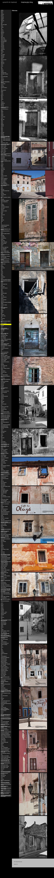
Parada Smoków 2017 (4, 560)
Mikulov (2, 95)
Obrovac (2, 324)
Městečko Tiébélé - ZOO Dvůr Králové (5, 502)
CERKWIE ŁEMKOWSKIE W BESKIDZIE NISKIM (4, 786)
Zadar (2, 221)
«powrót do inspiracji (9, 2)
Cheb (1, 618)
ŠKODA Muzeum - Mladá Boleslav (6, 586)
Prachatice (2, 685)
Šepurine (2, 133)
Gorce (2, 505)
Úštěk (2, 141)
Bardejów (2, 364)
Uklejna (2, 244)
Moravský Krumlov (4, 87)
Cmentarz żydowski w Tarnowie (6, 302)
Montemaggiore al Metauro (5, 465)
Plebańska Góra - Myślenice (5, 256)
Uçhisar (2, 114)
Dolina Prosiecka (3, 455)
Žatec (2, 436)
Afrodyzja (2, 63)
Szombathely (3, 103)
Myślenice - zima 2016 (4, 666)
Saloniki (2, 629)
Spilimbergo (3, 459)
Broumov (2, 266)
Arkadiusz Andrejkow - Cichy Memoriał (5, 229)
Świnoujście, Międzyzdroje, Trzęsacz (5, 82)
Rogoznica (2, 132)
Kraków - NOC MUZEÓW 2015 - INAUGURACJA (5, 724)
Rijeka (2, 274)
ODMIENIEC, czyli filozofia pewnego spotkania (5, 531)
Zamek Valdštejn (3, 587)
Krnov (2, 290)
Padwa (2, 649)
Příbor (2, 294)
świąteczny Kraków (4, 728)
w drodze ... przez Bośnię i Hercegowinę (5, 537)
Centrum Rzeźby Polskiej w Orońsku (5, 474)
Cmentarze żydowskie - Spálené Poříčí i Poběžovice (6, 620)
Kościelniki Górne (4, 409)
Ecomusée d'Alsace (4, 702)
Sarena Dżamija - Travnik (5, 549)
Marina (2, 128)
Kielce (2, 400)
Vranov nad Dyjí (3, 90)
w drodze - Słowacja (4, 449)
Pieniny (2, 423)
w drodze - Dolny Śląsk (4, 406)
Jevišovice (2, 86)
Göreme (2, 111)
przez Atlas (3, 37)
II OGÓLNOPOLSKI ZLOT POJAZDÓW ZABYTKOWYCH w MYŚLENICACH (6, 718)
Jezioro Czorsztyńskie (4, 758)
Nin (1, 222)
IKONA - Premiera (3, 665)
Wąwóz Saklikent (3, 59)
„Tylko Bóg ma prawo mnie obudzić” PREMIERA (5, 444)
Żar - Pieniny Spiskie (4, 491)
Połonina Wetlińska (4, 556)
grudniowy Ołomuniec (4, 670)
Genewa (2, 605)
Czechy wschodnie (4, 500)
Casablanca (3, 49)
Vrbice (2, 96)
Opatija (2, 278)
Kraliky (2, 173)
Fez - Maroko (3, 54)
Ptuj (1, 100)
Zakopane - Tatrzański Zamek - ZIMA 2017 (5, 580)
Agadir (2, 36)
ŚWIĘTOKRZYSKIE (3, 775)
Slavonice (2, 193)
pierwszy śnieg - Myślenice (5, 596)
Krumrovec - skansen (4, 506)
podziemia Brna (3, 739)
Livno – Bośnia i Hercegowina (5, 140)
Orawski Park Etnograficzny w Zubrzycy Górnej (6, 154)
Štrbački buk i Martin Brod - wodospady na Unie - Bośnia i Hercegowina (5, 137)
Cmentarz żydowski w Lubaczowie (4, 388)
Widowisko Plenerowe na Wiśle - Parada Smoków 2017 (6, 562)
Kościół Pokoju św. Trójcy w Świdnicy (5, 413)
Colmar (2, 699)
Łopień (2, 285)
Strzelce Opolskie (4, 392)
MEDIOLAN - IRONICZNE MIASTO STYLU (5, 780)
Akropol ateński (3, 624)
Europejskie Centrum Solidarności (4, 637)
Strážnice (2, 14)
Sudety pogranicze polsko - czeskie (5, 262)
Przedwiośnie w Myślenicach (5, 734)
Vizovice (2, 349)
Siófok (2, 127)
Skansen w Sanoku (4, 226)
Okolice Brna (3, 738)
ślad (1, 405)
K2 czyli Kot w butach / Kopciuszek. (4, 773)
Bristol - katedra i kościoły (5, 368)
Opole (2, 393)
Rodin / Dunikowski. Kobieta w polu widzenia (5, 591)
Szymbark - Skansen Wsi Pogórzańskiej (4, 107)
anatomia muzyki (3, 568)
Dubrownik (2, 540)
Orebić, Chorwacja (4, 179)
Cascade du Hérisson (4, 689)
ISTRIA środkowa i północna (5, 753)
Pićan (1, 270)
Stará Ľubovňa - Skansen (5, 766)
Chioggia (2, 469)
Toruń (2, 188)
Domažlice (2, 617)
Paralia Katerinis (3, 623)
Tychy (2, 75)
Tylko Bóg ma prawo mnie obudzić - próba (5, 446)
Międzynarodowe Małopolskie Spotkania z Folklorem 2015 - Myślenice (6, 715)
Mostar (2, 546)
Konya (2, 110)
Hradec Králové (3, 613)
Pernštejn (2, 189)
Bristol (2, 369)
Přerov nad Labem (4, 24)
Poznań (2, 515)
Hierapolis (2, 62)
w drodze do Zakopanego (5, 733)
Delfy (2, 628)
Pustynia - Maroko (4, 40)
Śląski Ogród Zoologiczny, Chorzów (5, 259)
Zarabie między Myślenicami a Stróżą (5, 379)
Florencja (2, 652)
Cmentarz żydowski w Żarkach (6, 279)
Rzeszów (2, 386)
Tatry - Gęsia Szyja (4, 632)
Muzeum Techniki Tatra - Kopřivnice (4, 573)
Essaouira (2, 46)
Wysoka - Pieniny (3, 456)
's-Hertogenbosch (4, 656)
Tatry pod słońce (3, 257)
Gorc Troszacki (3, 495)
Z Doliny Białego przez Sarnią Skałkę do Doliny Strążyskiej (5, 589)
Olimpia (2, 625)
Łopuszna (2, 779)
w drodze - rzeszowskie (4, 381)
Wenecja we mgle (3, 661)
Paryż (2, 720)
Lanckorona (3, 776)
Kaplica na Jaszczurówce (5, 417)
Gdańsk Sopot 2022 (4, 159)
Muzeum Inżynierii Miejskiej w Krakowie (5, 763)
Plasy (2, 440)
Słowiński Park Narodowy (5, 225)
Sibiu (1, 317)
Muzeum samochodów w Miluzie (6, 703)
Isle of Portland (3, 674)
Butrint (2, 212)
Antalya (2, 58)
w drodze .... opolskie (4, 563)
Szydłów (2, 397)
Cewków (2, 389)
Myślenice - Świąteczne (4, 247)
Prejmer (2, 310)
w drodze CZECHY (3, 431)
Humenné (2, 342)
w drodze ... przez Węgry (5, 535)
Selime (2, 118)
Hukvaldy (2, 209)
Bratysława (3, 286)
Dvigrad (2, 275)
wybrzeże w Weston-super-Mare (5, 677)
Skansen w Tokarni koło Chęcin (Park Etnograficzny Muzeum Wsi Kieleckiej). (6, 796)
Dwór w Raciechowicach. (5, 422)
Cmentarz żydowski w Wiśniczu (6, 155)
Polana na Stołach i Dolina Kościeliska (5, 254)
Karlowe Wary (3, 441)
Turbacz (2, 494)
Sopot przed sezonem (4, 639)
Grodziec (2, 410)
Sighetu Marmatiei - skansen (5, 356)
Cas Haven (2, 45)
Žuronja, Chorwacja (4, 178)
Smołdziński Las (3, 336)
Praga (2, 373)
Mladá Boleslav (3, 582)
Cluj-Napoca (3, 318)
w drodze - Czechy (4, 372)
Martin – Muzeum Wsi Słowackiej (4, 353)
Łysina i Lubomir (3, 360)
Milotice (2, 15)
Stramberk (2, 205)
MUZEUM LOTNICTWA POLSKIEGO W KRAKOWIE (6, 784)
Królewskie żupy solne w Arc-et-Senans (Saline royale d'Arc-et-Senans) (6, 691)
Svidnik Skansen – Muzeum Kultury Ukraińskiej (5, 344)
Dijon (1, 694)
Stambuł (2, 10)
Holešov (2, 19)
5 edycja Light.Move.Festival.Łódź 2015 (5, 683)
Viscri (2, 309)
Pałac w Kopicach (3, 482)
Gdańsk (2, 640)
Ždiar (1, 23)
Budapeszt (2, 32)
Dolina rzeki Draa (3, 41)
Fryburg (2, 608)
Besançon (2, 698)
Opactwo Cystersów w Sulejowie (4, 682)
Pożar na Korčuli (3, 710)
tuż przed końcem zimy (4, 514)
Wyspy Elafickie (3, 541)
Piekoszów (2, 401)
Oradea (2, 306)
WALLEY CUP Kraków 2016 (5, 643)
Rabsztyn (2, 104)
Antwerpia (2, 746)
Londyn (2, 595)
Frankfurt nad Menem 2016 (5, 657)
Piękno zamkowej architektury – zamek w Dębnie (6, 788)
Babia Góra (2, 119)
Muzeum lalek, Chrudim (4, 499)
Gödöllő (2, 33)
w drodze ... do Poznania (4, 518)
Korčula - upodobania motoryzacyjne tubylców (5, 709)
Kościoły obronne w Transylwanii (4, 308)
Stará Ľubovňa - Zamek (4, 767)
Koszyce (2, 363)
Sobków (2, 402)
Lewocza (2, 487)
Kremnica (2, 124)
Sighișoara (2, 314)
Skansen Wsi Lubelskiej (4, 478)
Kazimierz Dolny (3, 477)
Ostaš (2, 265)
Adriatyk (2, 177)
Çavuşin (2, 115)
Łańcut (2, 232)
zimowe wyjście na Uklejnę (5, 511)
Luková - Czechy (3, 147)
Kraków (2, 239)
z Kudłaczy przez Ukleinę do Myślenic (5, 576)
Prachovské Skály (4, 583)
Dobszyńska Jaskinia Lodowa (5, 486)
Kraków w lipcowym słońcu (5, 761)
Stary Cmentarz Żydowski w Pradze (5, 376)
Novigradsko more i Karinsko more (5, 321)
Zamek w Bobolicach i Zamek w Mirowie (6, 281)
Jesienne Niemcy (3, 680)
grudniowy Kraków (4, 669)
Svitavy (2, 526)
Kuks (1, 28)
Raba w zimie (3, 240)
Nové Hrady (2, 432)
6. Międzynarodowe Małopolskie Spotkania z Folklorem (5, 329)
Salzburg (2, 609)
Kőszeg (2, 123)
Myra (1, 67)
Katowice (2, 204)
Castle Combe (3, 675)
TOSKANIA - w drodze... (4, 460)
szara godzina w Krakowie (5, 592)
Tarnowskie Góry (3, 72)
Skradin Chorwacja (4, 183)
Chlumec (2, 27)
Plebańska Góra (3, 574)
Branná (2, 165)
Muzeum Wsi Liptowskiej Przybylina (4, 453)
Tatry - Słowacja (3, 450)
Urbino (2, 468)
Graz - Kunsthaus (3, 510)
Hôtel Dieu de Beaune (4, 695)
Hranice (2, 298)
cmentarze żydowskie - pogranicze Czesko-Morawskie (6, 522)
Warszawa (2, 20)
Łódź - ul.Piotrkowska (4, 747)
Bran (1, 313)
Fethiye (2, 66)
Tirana (2, 213)
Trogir (2, 131)
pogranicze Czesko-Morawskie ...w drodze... (6, 529)
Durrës (2, 217)
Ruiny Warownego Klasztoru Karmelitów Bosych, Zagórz (5, 554)
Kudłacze (2, 428)
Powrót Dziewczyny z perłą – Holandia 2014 (5, 751)
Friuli (2, 754)
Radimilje (2, 545)
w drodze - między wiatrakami (5, 757)
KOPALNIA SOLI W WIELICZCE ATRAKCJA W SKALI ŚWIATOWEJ (5, 782)
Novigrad (2, 325)
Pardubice (2, 614)
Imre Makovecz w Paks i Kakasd (6, 534)
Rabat (2, 53)
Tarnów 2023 (3, 158)
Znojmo (2, 91)
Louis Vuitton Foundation (5, 721)
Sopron (2, 99)
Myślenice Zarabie (4, 293)
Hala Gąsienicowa (3, 248)
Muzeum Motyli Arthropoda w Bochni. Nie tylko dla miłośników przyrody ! (5, 793)
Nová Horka (3, 208)
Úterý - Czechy (3, 152)
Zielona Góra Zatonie (4, 76)
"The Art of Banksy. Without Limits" (5, 234)
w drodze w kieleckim (4, 396)
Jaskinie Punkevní (3, 571)
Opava (2, 289)
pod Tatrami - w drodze (4, 490)
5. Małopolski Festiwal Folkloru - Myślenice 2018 (5, 472)
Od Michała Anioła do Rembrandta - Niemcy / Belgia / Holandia (5, 727)
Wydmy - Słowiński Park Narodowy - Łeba (4, 333)
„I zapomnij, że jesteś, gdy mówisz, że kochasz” (5, 419)
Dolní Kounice (3, 83)
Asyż (1, 648)
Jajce (2, 550)
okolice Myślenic (3, 243)
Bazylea (2, 604)
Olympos (2, 71)
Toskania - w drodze (4, 644)
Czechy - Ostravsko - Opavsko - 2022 (6, 197)
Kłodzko (2, 164)
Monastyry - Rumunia (4, 355)
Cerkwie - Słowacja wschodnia (6, 339)
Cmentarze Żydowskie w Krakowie (4, 730)
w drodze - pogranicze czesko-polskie (6, 161)
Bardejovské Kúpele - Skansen (6, 345)
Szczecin (2, 80)
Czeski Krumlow (3, 194)
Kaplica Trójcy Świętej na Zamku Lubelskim (5, 185)
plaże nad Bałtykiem (4, 335)
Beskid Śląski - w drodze (5, 200)
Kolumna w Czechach (4, 148)
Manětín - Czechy (3, 151)
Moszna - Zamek (3, 567)
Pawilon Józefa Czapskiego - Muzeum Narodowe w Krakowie (6, 635)
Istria (2, 269)
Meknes (2, 50)
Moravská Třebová (4, 525)
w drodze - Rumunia (4, 359)
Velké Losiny (3, 169)
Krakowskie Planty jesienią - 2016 (5, 599)
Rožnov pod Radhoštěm (4, 352)
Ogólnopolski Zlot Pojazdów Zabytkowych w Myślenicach (5, 771)
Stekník (2, 435)
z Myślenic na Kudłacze (4, 348)
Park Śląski (2, 519)
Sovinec (2, 174)
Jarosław (2, 385)
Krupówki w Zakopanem (4, 427)
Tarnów (2, 303)
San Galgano (3, 461)
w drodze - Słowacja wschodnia (4, 341)
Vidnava (2, 166)
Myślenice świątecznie (4, 742)
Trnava (2, 120)
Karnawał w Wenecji (4, 662)
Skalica (2, 11)
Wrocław (2, 481)
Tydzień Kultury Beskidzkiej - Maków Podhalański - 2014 (5, 760)
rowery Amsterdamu (4, 653)
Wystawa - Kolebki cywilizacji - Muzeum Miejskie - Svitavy (6, 144)
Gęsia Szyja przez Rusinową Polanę (5, 252)
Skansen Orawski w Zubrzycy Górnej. (5, 790)
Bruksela (2, 743)
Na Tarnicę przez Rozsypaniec (5, 557)
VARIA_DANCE (3, 553)
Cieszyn (2, 713)
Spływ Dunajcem (3, 707)
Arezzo (2, 464)
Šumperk (2, 170)
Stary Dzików (3, 382)
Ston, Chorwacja (3, 182)
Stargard (2, 79)
